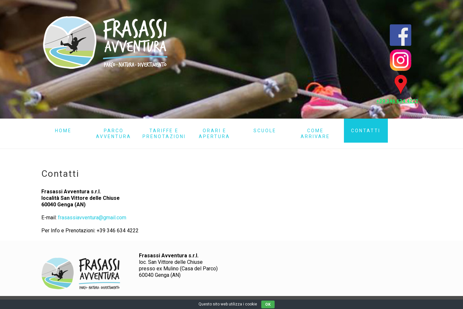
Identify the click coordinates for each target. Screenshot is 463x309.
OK (268, 304)
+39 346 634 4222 (397, 101)
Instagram (400, 60)
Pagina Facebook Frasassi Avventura (400, 35)
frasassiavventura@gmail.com (92, 217)
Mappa (400, 85)
